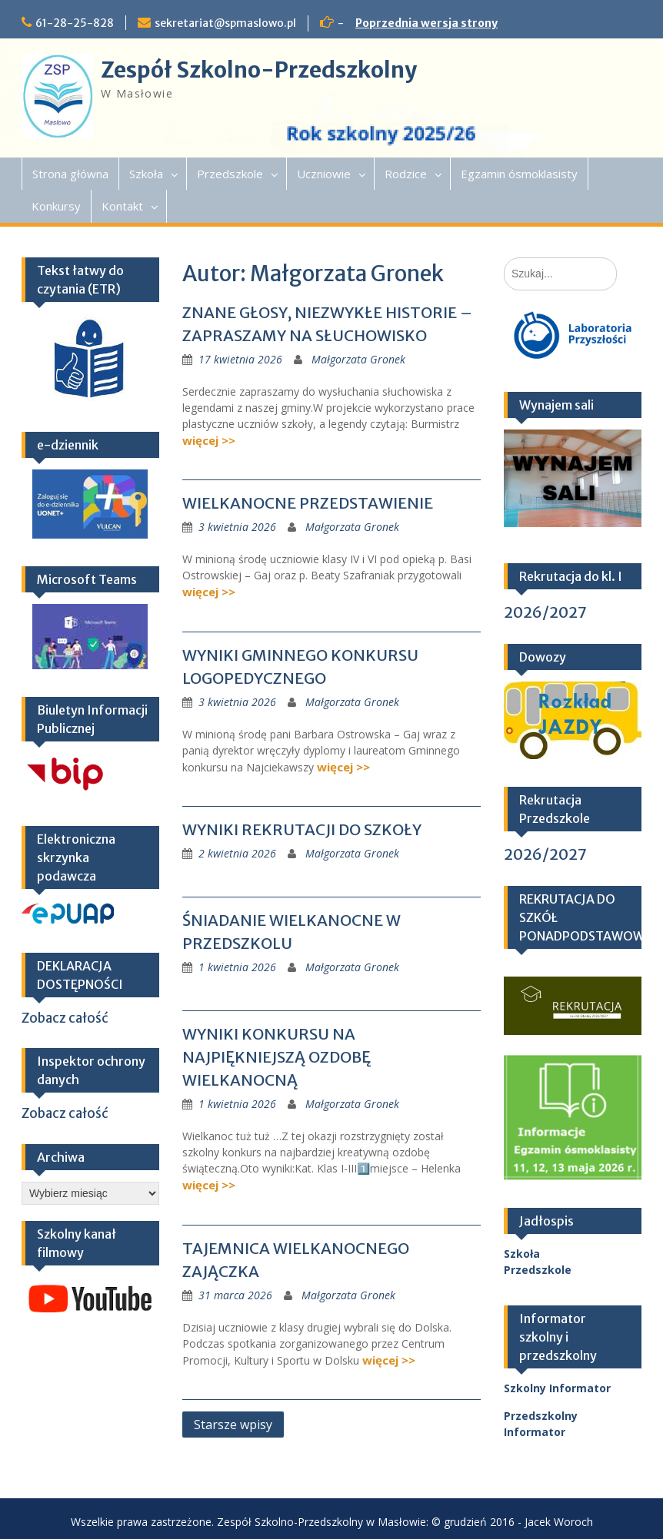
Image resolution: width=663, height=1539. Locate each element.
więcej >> (208, 440)
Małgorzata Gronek (358, 359)
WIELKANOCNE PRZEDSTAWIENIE (307, 502)
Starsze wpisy (233, 1424)
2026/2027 (545, 612)
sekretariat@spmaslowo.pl (225, 23)
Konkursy (56, 206)
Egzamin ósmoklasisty (519, 173)
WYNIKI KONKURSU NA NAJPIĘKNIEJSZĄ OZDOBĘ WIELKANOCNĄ (276, 1057)
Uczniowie (324, 173)
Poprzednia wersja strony (426, 23)
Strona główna (70, 173)
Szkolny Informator (557, 1388)
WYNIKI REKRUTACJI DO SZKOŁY (301, 829)
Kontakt (122, 206)
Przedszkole (230, 173)
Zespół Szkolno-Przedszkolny (259, 70)
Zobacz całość (65, 1018)
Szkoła (146, 173)
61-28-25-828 (74, 23)
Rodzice (406, 173)
